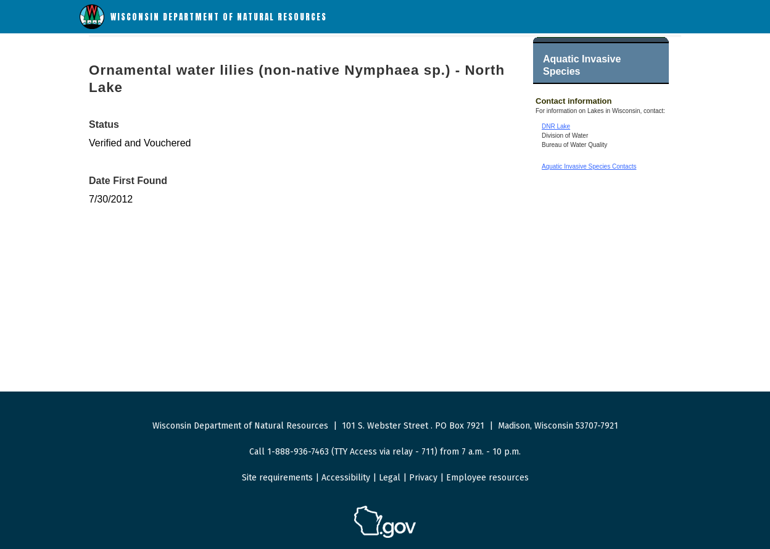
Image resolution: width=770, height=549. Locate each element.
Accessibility (345, 477)
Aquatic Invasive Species (582, 65)
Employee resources (487, 477)
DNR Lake (556, 126)
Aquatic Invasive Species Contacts (589, 166)
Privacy (423, 477)
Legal (389, 477)
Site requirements (277, 477)
